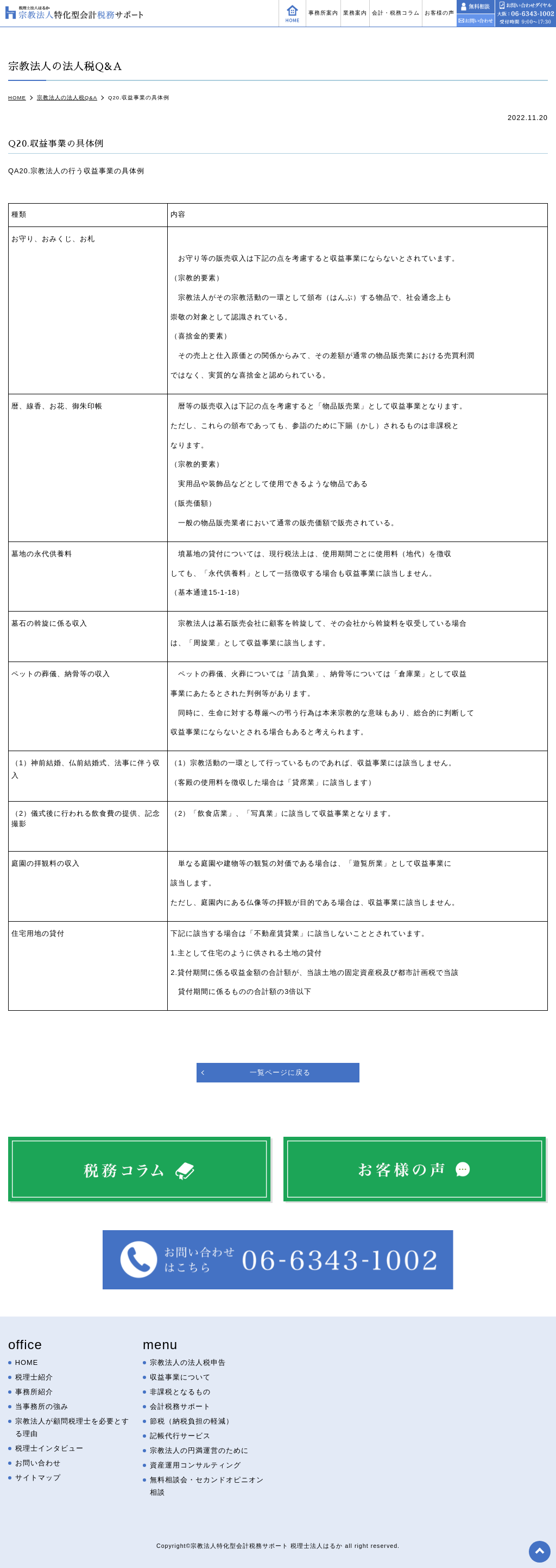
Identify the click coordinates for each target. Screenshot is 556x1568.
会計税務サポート (180, 1406)
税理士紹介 (34, 1377)
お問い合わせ (38, 1463)
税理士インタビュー (49, 1448)
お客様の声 (439, 13)
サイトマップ (38, 1477)
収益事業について (180, 1377)
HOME (26, 1362)
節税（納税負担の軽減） (191, 1421)
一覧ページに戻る (280, 1072)
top (540, 1552)
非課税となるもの (180, 1392)
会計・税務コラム (396, 13)
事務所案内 (323, 13)
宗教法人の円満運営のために (199, 1450)
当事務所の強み (41, 1406)
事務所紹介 (34, 1392)
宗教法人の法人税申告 (188, 1362)
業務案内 (355, 13)
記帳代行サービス (180, 1436)
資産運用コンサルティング (195, 1465)
